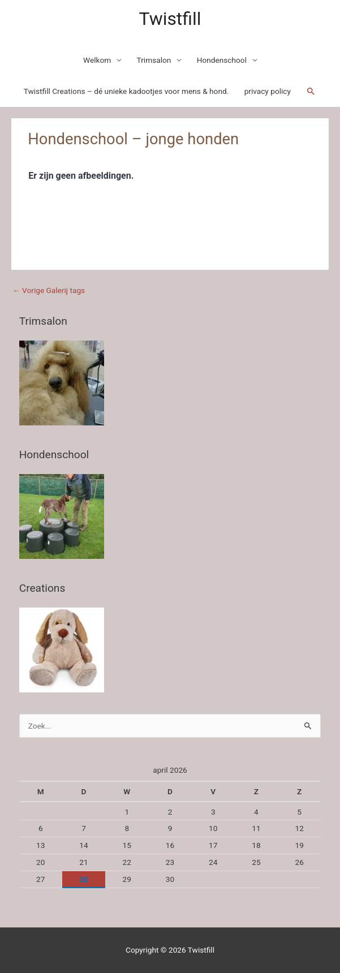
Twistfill (170, 18)
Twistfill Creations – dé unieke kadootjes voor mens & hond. (126, 91)
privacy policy (267, 91)
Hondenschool (222, 59)
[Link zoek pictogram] (311, 92)
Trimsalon (154, 59)
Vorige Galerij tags (48, 290)
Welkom (97, 59)
